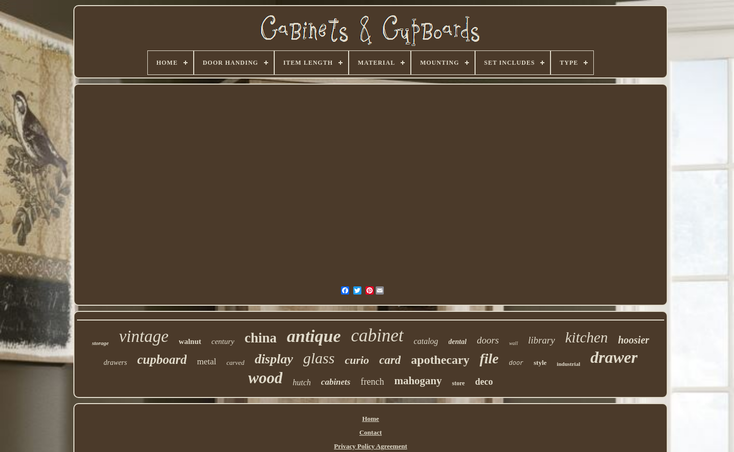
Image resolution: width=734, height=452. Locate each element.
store (458, 383)
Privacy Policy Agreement (370, 446)
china (261, 337)
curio (357, 360)
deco (484, 382)
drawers (115, 362)
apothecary (440, 359)
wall (513, 343)
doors (488, 340)
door (516, 363)
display (274, 359)
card (390, 360)
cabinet (377, 335)
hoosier (633, 339)
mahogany (417, 381)
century (223, 341)
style (540, 362)
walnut (190, 341)
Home (370, 418)
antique (314, 336)
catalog (426, 341)
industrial (568, 364)
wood (265, 378)
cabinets (336, 382)
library (541, 340)
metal (206, 361)
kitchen (586, 337)
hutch (302, 382)
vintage (143, 336)
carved (235, 362)
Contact (370, 432)
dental (458, 341)
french (372, 382)
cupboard (162, 359)
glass (319, 358)
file (489, 358)
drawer (613, 357)
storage (100, 343)
